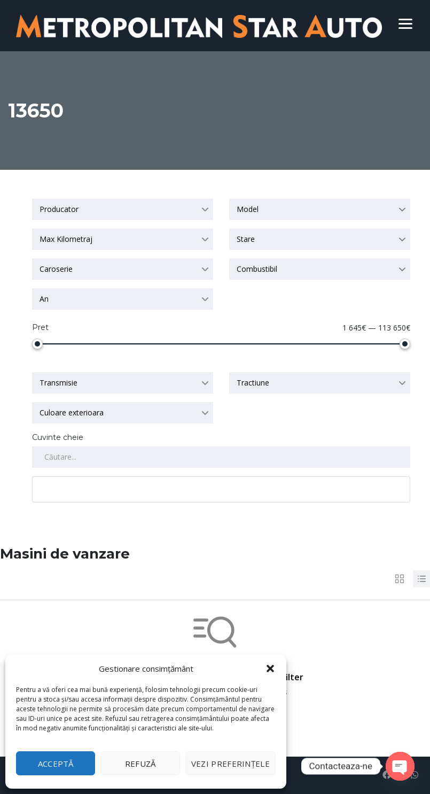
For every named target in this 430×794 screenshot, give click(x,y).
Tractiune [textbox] (253, 383)
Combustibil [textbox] (257, 269)
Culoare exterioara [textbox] (72, 412)
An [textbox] (44, 299)
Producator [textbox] (59, 209)
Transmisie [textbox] (58, 383)
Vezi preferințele (230, 763)
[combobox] (122, 209)
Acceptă (56, 763)
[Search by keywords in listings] (221, 457)
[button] (270, 668)
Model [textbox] (248, 209)
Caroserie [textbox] (56, 269)
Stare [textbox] (246, 239)
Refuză (140, 763)
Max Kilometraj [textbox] (66, 239)
